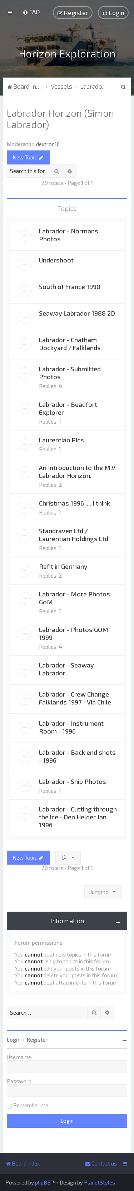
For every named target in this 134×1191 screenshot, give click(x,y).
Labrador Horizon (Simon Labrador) (60, 117)
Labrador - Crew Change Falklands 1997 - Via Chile (75, 697)
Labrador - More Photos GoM (74, 597)
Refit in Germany (63, 565)
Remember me (30, 1104)
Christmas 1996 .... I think (74, 502)
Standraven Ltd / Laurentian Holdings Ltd (73, 533)
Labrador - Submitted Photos (70, 372)
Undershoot (56, 259)
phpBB (43, 1182)
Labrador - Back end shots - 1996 (77, 755)
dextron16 (48, 143)
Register (37, 1038)
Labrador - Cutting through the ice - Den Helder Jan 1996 (78, 816)
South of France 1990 (69, 285)
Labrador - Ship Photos (72, 780)
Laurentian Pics (61, 439)
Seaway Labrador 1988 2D (77, 312)
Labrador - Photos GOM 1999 (73, 632)
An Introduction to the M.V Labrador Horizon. (77, 470)
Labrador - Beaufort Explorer (68, 407)
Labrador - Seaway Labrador (66, 668)
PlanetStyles (99, 1182)
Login (14, 1038)
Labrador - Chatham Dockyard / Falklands (70, 342)
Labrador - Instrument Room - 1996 (71, 726)
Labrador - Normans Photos (68, 234)
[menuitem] (31, 12)
